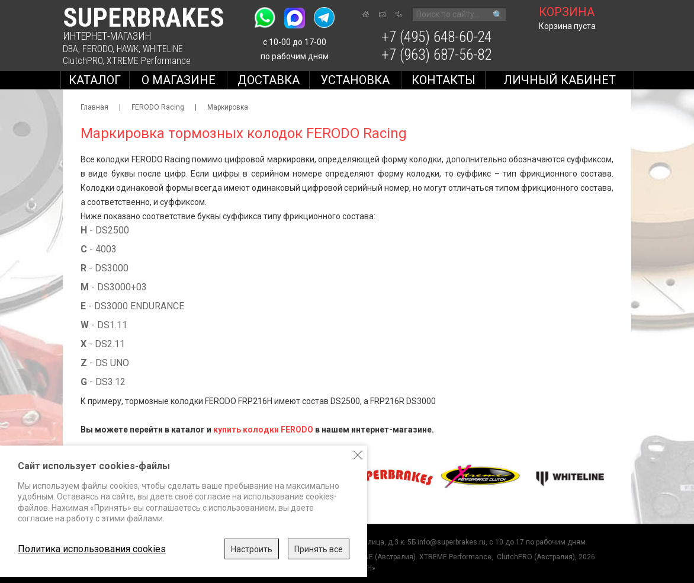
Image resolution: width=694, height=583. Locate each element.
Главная (94, 107)
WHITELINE (163, 49)
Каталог (95, 80)
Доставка (268, 80)
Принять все (318, 549)
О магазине (179, 80)
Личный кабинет (559, 80)
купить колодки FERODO (263, 429)
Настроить (251, 549)
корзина (567, 12)
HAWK (128, 49)
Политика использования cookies (92, 549)
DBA (70, 49)
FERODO (97, 49)
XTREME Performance (149, 60)
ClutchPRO (82, 60)
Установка (355, 80)
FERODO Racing (157, 107)
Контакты (443, 80)
